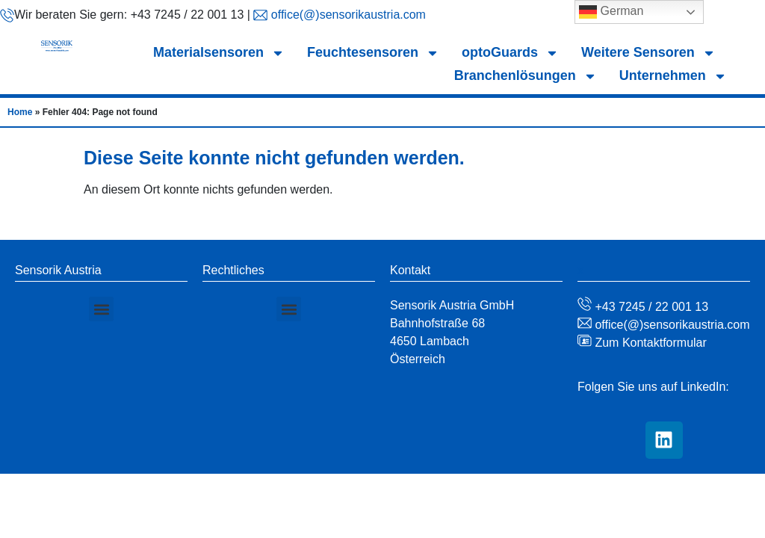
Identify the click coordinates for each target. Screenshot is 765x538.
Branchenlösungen (525, 75)
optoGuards (510, 52)
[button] (101, 309)
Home (19, 112)
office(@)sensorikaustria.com (346, 14)
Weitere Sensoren (648, 52)
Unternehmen (673, 75)
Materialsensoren (219, 52)
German (611, 12)
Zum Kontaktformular (649, 342)
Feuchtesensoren (373, 52)
